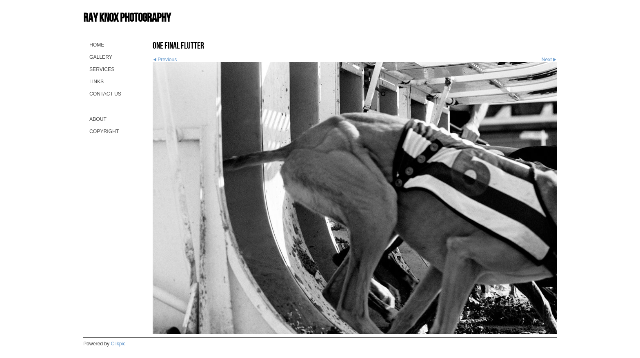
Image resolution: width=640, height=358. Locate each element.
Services (101, 69)
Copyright (104, 131)
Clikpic (118, 344)
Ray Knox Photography (127, 17)
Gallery (100, 57)
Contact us (105, 94)
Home (96, 45)
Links (96, 81)
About (98, 119)
